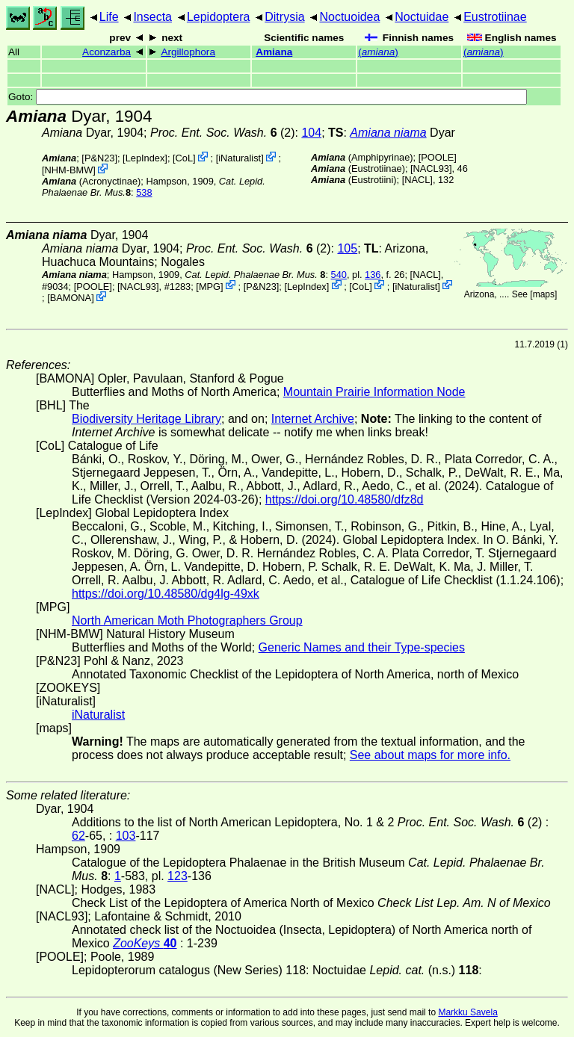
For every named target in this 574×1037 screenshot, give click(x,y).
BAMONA (70, 297)
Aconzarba (106, 52)
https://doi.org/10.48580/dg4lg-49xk (165, 593)
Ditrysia (284, 16)
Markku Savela (467, 1012)
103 (126, 835)
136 (372, 274)
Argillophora (188, 52)
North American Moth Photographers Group (187, 620)
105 (347, 248)
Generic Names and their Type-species (362, 647)
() (378, 52)
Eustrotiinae (495, 16)
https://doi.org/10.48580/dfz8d (344, 499)
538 (144, 192)
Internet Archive (312, 418)
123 (177, 876)
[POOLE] (438, 157)
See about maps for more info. (430, 755)
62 (78, 835)
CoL (184, 158)
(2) (222, 132)
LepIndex (145, 158)
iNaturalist (239, 158)
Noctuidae (421, 16)
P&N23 (99, 158)
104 (311, 132)
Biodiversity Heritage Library (146, 418)
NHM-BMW (69, 170)
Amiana (274, 52)
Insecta (152, 16)
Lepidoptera (218, 16)
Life (109, 16)
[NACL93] (430, 168)
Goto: (267, 96)
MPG (209, 285)
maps (544, 294)
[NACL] (417, 179)
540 (339, 274)
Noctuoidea (349, 16)
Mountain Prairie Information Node (374, 392)
